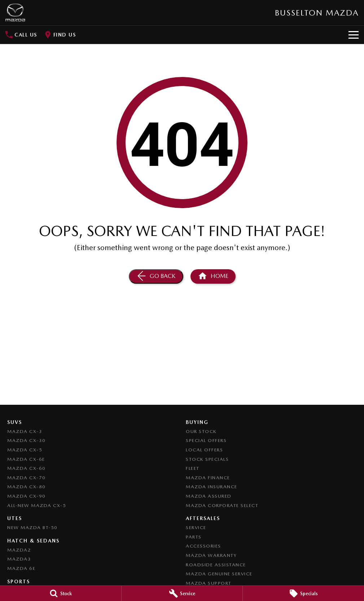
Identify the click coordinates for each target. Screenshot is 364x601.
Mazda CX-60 (26, 468)
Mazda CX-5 (24, 449)
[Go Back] (156, 276)
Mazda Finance (208, 477)
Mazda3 (19, 559)
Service (196, 527)
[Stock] (60, 593)
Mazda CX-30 (26, 440)
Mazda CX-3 (24, 431)
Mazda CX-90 (26, 496)
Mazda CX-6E (26, 459)
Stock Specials (207, 459)
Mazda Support (209, 583)
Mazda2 (19, 550)
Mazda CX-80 (26, 486)
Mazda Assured (209, 496)
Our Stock (201, 431)
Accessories (203, 546)
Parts (194, 537)
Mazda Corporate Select (222, 505)
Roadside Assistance (216, 564)
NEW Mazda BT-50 (32, 527)
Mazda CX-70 (26, 477)
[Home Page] (15, 12)
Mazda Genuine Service (219, 573)
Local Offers (204, 449)
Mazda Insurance (211, 486)
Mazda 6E (21, 568)
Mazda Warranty (211, 555)
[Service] (182, 593)
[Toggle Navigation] (353, 35)
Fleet (192, 468)
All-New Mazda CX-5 (36, 505)
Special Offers (206, 440)
